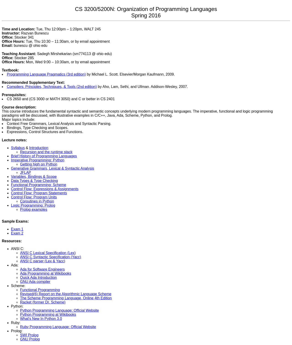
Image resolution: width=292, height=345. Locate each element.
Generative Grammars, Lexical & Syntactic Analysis (52, 168)
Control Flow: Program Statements (39, 193)
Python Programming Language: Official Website (59, 310)
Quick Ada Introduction (38, 277)
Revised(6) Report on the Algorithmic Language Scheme (65, 294)
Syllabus (18, 148)
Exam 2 (17, 233)
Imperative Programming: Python (37, 160)
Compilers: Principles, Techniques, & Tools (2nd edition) (52, 87)
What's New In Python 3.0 (41, 319)
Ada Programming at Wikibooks (45, 273)
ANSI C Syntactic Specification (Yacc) (50, 257)
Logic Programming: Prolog (33, 205)
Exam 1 (17, 229)
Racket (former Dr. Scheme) (42, 302)
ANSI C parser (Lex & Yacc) (42, 261)
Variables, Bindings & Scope (34, 177)
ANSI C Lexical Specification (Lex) (48, 253)
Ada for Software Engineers (42, 269)
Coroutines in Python (37, 201)
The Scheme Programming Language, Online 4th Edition (66, 298)
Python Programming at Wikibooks (48, 314)
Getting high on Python (38, 164)
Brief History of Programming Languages (44, 156)
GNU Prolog (30, 339)
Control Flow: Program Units (34, 197)
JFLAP (25, 172)
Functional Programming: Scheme (38, 185)
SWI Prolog (29, 335)
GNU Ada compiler (35, 282)
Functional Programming (40, 290)
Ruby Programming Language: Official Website (58, 327)
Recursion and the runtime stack (46, 152)
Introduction (38, 148)
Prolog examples (33, 209)
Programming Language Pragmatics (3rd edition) (46, 74)
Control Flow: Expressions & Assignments (44, 189)
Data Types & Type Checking (34, 181)
